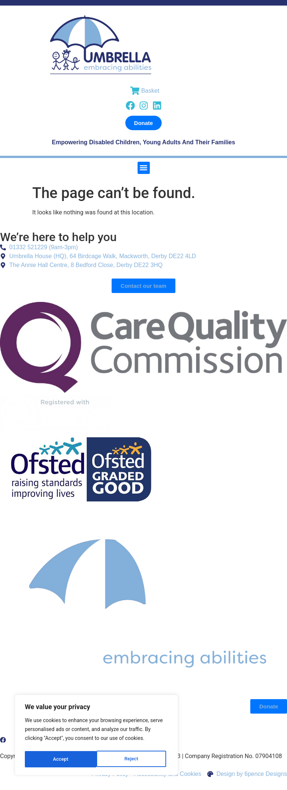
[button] (144, 168)
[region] (96, 736)
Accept (132, 759)
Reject (59, 759)
